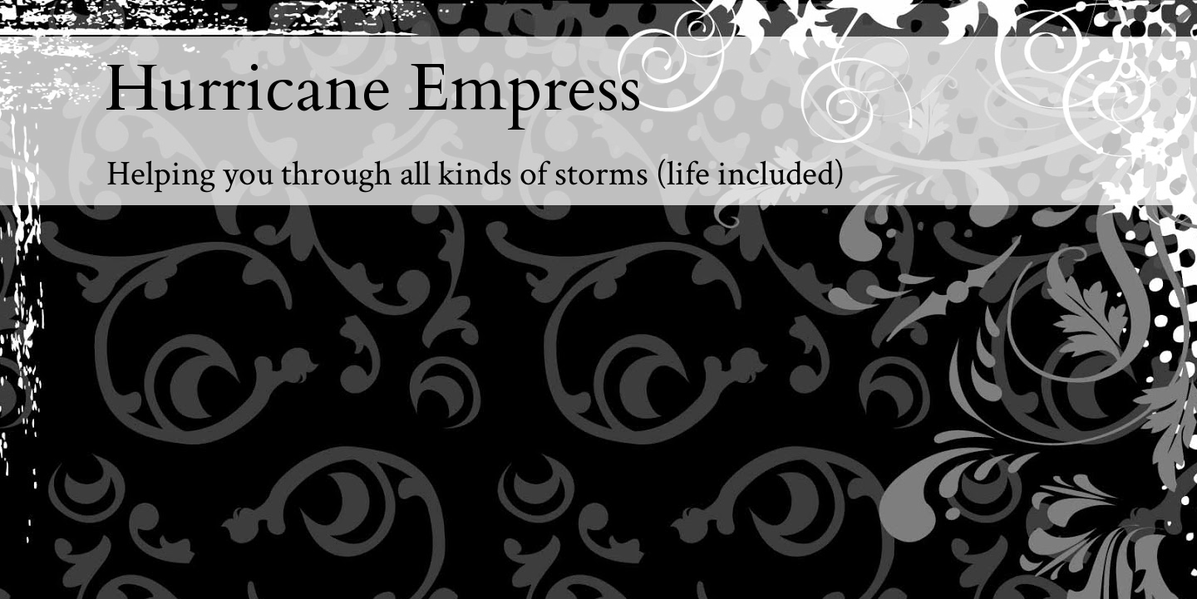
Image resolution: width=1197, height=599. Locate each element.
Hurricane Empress (373, 89)
